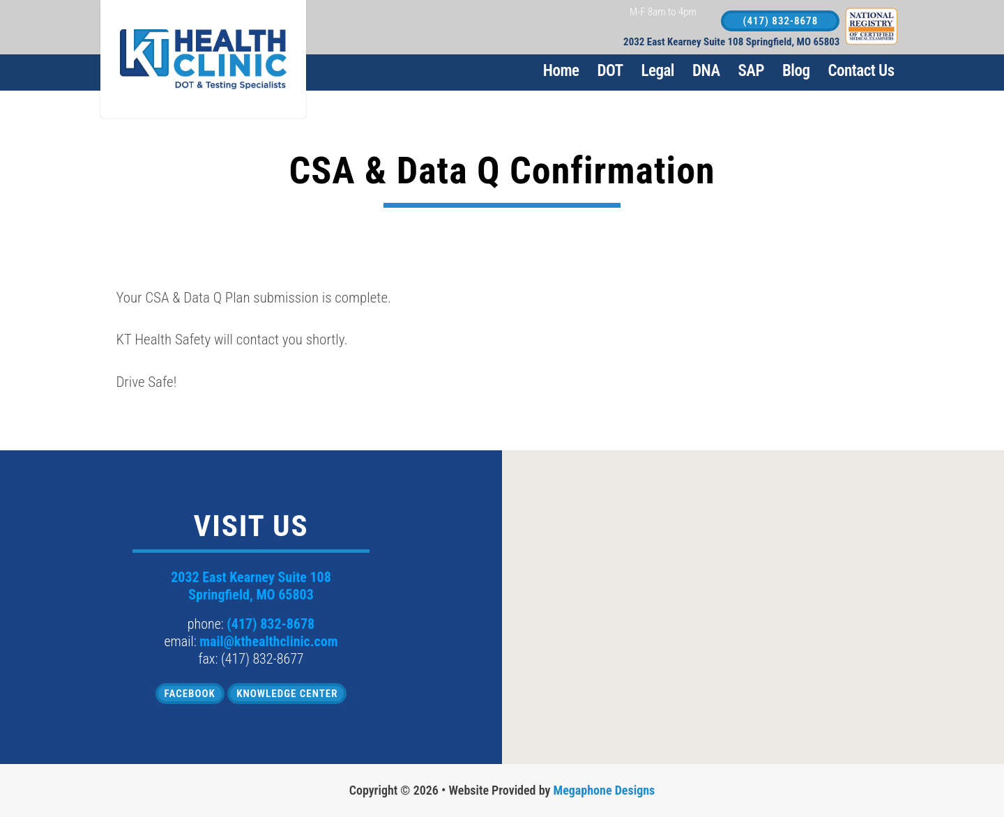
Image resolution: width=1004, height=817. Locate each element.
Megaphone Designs (604, 790)
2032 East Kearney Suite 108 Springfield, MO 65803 (731, 42)
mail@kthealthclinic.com (268, 641)
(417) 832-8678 (781, 21)
